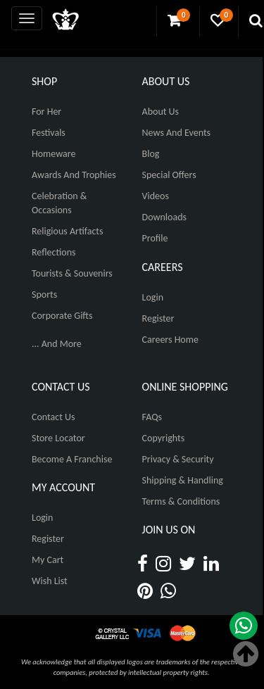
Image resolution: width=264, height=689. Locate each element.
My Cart (47, 560)
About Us (161, 112)
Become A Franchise (72, 459)
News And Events (176, 133)
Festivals (48, 133)
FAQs (152, 417)
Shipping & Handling (182, 480)
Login (152, 297)
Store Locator (58, 438)
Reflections (54, 252)
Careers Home (170, 340)
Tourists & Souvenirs (72, 273)
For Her (46, 112)
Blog (151, 154)
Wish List (50, 581)
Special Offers (169, 175)
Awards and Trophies (74, 175)
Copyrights (163, 438)
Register (158, 318)
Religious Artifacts (67, 231)
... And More (57, 344)
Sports (44, 295)
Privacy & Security (178, 459)
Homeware (53, 154)
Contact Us (53, 417)
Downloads (164, 217)
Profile (155, 238)
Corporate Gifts (62, 316)
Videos (155, 196)
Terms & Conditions (181, 501)
